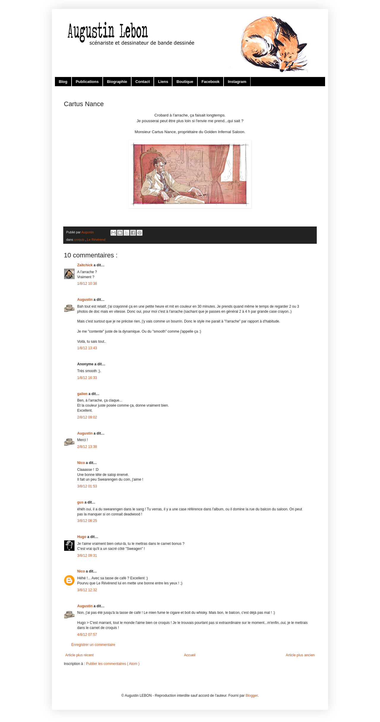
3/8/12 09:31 (87, 555)
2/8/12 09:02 (87, 417)
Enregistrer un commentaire (93, 645)
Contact (142, 81)
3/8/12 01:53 (87, 486)
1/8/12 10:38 (87, 283)
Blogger (252, 695)
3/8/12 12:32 (87, 590)
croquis (79, 239)
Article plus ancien (300, 655)
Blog (63, 81)
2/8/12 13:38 (87, 447)
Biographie (117, 81)
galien (82, 394)
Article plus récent (79, 655)
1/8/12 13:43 (87, 348)
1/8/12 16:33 (87, 378)
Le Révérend (96, 239)
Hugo (82, 537)
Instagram (237, 81)
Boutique (184, 81)
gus (81, 502)
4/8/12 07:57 (87, 635)
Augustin (85, 300)
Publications (87, 81)
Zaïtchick (85, 265)
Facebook (211, 81)
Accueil (190, 655)
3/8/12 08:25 (87, 521)
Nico (81, 463)
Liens (163, 81)
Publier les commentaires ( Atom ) (113, 664)
